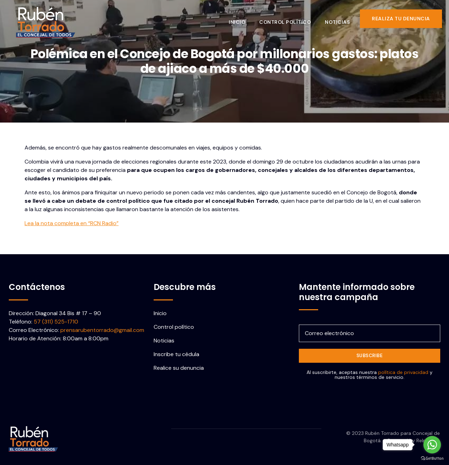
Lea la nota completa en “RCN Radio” (72, 223)
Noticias (342, 18)
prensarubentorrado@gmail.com (102, 330)
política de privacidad (403, 372)
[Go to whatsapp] (432, 444)
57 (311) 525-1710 (56, 321)
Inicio (242, 18)
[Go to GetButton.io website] (432, 458)
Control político (290, 18)
